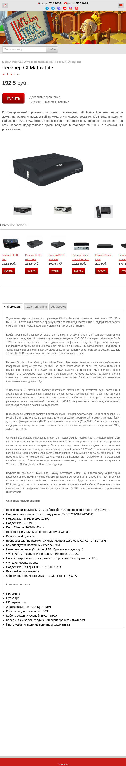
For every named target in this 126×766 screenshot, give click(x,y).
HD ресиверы (73, 62)
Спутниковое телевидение (38, 62)
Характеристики (36, 306)
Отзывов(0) (58, 306)
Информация (12, 306)
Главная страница (11, 62)
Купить (13, 98)
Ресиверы (59, 62)
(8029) (76, 3)
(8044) (50, 3)
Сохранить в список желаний (49, 102)
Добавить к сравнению (44, 97)
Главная (62, 764)
